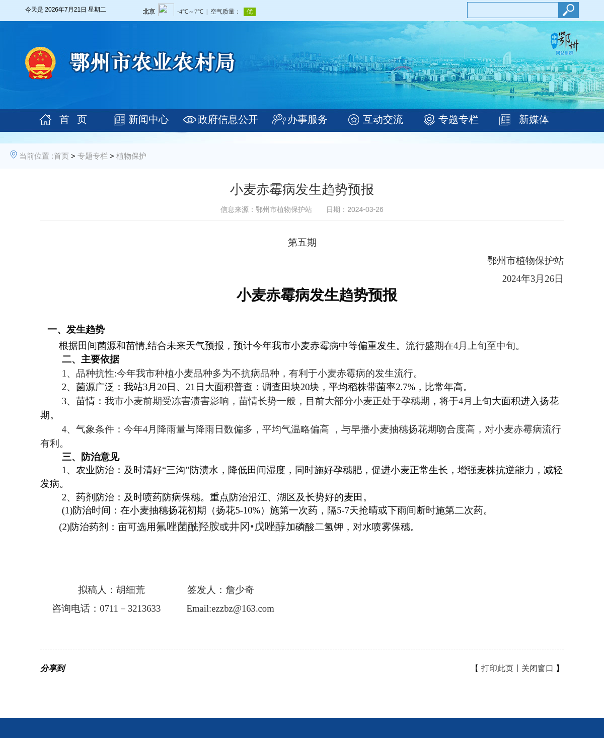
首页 (61, 156)
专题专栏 (458, 119)
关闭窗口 (537, 668)
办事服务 (307, 119)
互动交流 (383, 119)
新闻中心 (148, 119)
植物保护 (131, 156)
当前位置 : (36, 156)
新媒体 (534, 119)
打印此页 (497, 668)
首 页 (73, 119)
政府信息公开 (228, 119)
